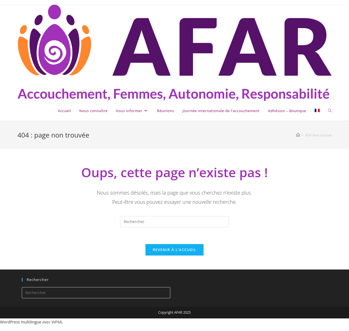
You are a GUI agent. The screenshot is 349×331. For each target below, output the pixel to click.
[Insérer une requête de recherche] (174, 221)
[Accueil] (298, 135)
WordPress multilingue (20, 322)
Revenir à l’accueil (174, 249)
